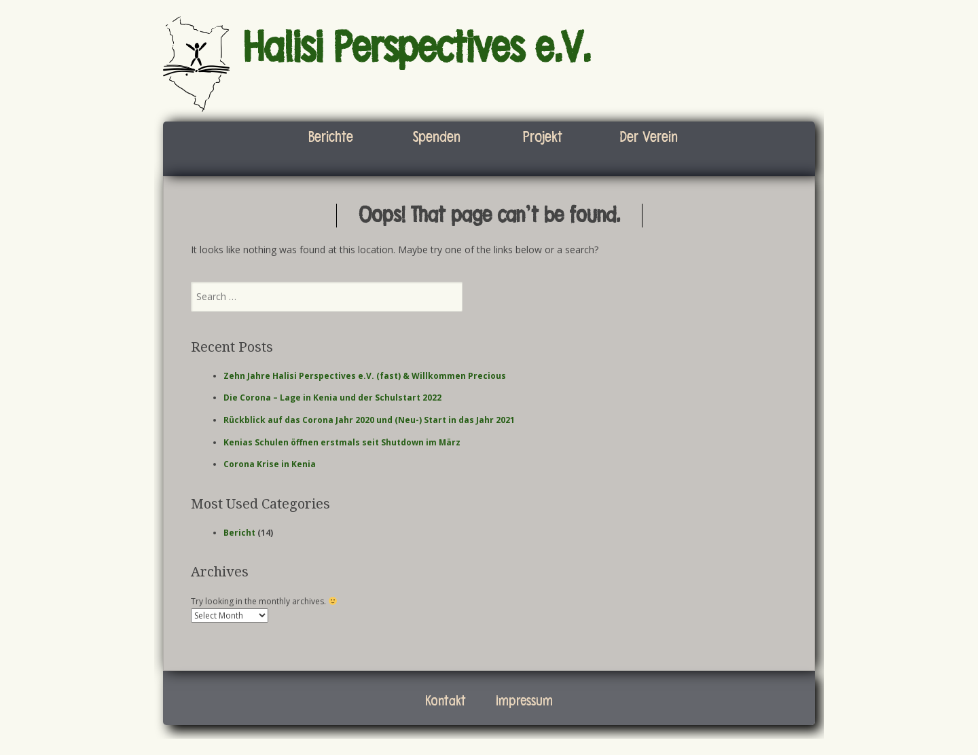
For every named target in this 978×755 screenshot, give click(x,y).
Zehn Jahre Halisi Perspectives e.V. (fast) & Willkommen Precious (364, 376)
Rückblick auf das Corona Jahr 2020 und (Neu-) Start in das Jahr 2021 (369, 420)
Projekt (542, 137)
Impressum (524, 701)
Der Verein (648, 137)
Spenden (436, 137)
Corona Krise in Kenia (269, 464)
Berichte (330, 137)
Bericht (239, 532)
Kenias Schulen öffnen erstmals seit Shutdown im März (341, 442)
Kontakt (445, 701)
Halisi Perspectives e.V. (416, 48)
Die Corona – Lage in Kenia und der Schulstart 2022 (332, 397)
